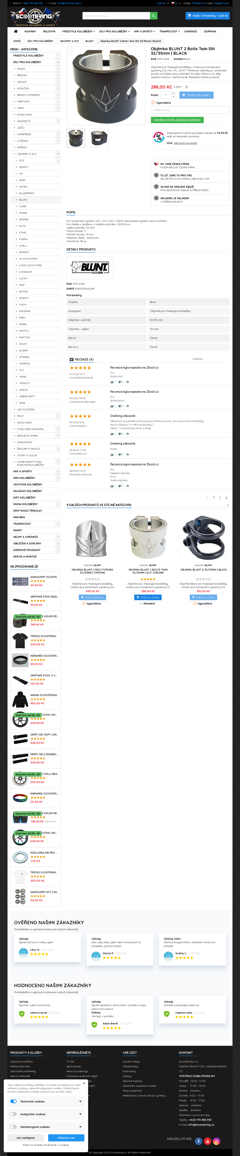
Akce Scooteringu (77, 1071)
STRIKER (24, 357)
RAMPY (17, 530)
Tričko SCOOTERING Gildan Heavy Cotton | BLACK (44, 636)
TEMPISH (24, 363)
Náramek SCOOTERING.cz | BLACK (44, 655)
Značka (178, 59)
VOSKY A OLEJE (27, 455)
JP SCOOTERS (28, 258)
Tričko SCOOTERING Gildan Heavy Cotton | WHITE (44, 872)
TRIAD (23, 376)
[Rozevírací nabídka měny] (163, 3)
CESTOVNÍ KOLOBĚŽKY (27, 484)
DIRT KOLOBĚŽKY (24, 497)
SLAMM (23, 350)
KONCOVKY (24, 114)
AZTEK (23, 186)
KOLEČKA (23, 88)
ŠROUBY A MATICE (28, 448)
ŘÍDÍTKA (22, 75)
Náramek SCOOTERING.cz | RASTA (44, 793)
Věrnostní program (185, 143)
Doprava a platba (21, 1061)
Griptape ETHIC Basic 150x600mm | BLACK (44, 596)
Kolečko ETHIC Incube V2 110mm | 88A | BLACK (44, 714)
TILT (21, 370)
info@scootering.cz (69, 3)
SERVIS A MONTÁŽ (25, 556)
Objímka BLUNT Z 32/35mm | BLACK (203, 569)
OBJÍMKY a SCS (26, 154)
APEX (22, 180)
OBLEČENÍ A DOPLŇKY (27, 543)
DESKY (21, 68)
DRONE (23, 219)
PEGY (20, 416)
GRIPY (20, 108)
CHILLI (23, 245)
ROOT (23, 344)
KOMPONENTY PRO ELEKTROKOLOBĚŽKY (30, 463)
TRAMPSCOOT (168, 31)
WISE (22, 403)
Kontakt (186, 1053)
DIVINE (23, 213)
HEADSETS (23, 121)
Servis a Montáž (20, 1076)
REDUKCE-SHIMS (27, 435)
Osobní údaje (131, 1061)
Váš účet (130, 1053)
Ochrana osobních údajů (82, 1076)
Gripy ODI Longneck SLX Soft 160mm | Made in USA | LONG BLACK (44, 754)
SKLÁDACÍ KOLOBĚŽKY (27, 491)
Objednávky (130, 1066)
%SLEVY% (49, 31)
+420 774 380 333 (33, 3)
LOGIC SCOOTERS (30, 265)
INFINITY (24, 252)
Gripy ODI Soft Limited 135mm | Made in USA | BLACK (44, 734)
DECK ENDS (24, 422)
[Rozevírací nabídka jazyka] (176, 3)
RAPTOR (24, 337)
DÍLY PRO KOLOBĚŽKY (113, 31)
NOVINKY (30, 31)
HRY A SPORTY (143, 31)
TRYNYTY (24, 383)
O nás (70, 1061)
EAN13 (70, 288)
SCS (21, 160)
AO (21, 173)
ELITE (22, 226)
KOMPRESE (24, 134)
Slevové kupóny (132, 1081)
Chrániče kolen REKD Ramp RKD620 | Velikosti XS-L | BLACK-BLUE (44, 813)
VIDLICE (22, 81)
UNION (23, 389)
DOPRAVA (210, 31)
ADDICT (24, 167)
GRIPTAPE (23, 101)
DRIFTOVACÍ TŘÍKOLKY (27, 510)
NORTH (23, 298)
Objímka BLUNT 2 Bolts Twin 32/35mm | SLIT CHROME (148, 571)
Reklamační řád (20, 1066)
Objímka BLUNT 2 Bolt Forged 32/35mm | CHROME (92, 571)
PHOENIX (24, 311)
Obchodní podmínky (23, 1071)
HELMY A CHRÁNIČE (25, 537)
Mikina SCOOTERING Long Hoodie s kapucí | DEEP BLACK (44, 695)
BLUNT (23, 199)
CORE (22, 206)
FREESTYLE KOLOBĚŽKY (77, 31)
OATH (22, 304)
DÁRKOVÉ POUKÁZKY (26, 550)
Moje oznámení (132, 1090)
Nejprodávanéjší (24, 566)
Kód (153, 59)
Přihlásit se (199, 3)
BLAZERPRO (26, 193)
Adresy (127, 1076)
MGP (22, 285)
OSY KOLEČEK (26, 409)
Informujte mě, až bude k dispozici (177, 120)
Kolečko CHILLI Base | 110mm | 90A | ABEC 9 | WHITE (44, 773)
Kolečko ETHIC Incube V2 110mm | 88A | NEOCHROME (44, 832)
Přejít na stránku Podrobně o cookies (46, 1145)
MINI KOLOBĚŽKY (24, 478)
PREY (22, 317)
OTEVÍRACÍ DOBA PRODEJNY (197, 1076)
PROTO (24, 330)
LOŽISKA (22, 140)
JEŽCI (20, 127)
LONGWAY (25, 272)
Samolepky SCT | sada (44, 892)
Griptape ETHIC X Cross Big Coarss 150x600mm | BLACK (44, 675)
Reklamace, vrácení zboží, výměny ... (145, 1095)
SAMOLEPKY (24, 442)
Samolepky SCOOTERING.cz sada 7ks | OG (44, 576)
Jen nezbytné (25, 1138)
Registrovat (221, 3)
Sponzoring (74, 1066)
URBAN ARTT (27, 396)
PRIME (23, 324)
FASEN (23, 239)
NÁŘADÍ (22, 147)
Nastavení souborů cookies (140, 1085)
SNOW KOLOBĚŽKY (25, 504)
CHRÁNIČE (190, 31)
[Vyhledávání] (120, 15)
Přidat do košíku (196, 95)
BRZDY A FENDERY (28, 95)
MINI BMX (19, 517)
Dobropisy (129, 1071)
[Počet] (165, 95)
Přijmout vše (66, 1138)
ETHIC (23, 232)
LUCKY (23, 278)
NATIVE (23, 291)
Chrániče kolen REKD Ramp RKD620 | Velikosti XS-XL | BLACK (44, 616)
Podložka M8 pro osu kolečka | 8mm (44, 852)
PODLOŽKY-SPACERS (30, 429)
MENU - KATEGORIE (24, 49)
